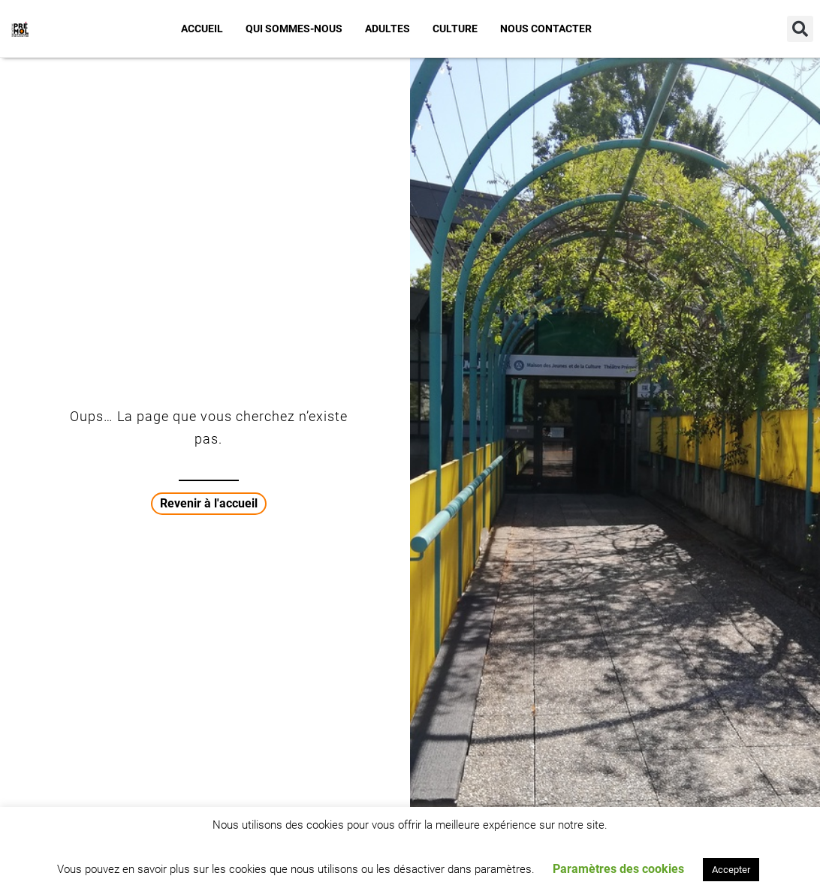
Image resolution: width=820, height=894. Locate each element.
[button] (800, 29)
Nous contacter (546, 29)
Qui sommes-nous (294, 29)
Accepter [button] (731, 869)
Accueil (202, 29)
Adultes (387, 29)
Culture (455, 29)
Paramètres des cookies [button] (618, 869)
